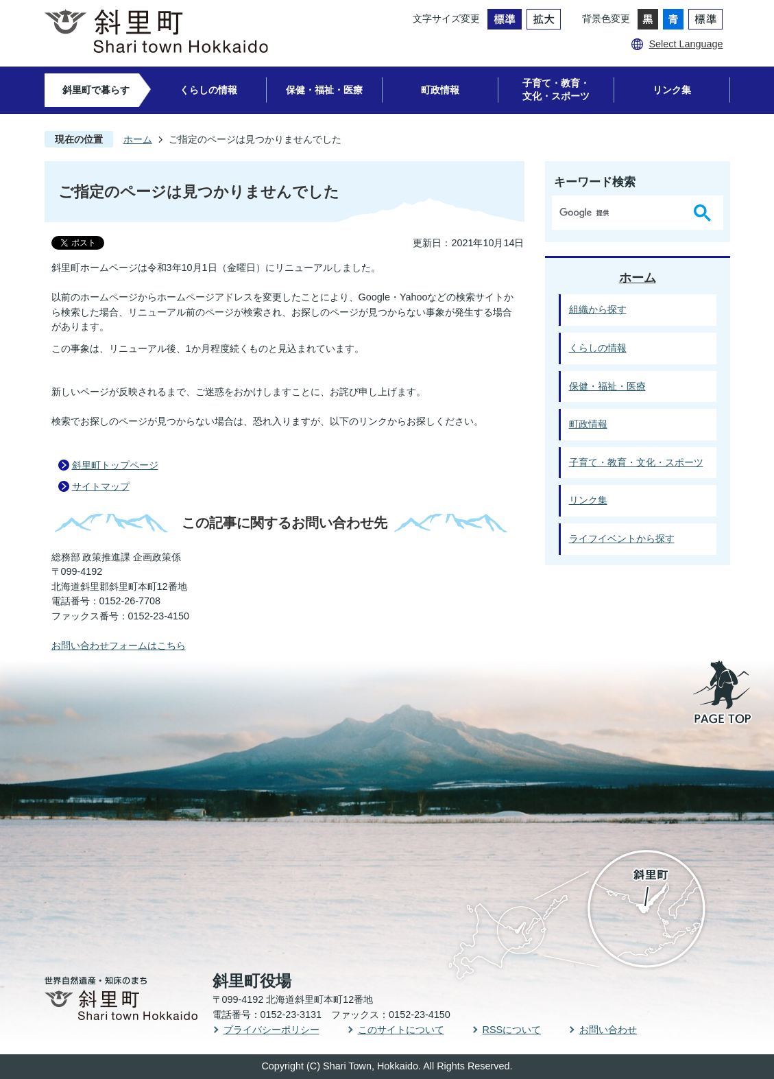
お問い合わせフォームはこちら (118, 645)
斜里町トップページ (115, 465)
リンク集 (672, 89)
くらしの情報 (208, 89)
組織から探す (598, 309)
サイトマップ (101, 486)
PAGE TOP (723, 693)
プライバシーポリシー (271, 1029)
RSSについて (512, 1029)
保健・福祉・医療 (324, 89)
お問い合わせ (608, 1029)
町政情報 (440, 89)
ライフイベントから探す (622, 538)
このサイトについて (401, 1029)
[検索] (620, 212)
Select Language (686, 43)
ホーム (137, 139)
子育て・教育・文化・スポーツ (556, 90)
